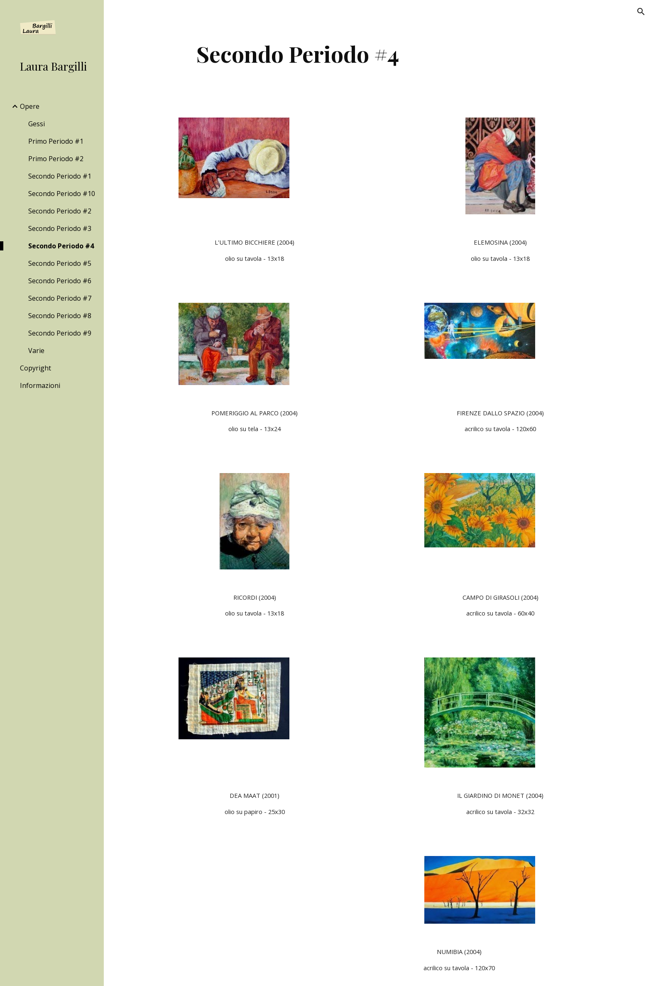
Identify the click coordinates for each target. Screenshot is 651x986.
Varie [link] (36, 350)
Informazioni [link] (40, 385)
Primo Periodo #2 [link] (55, 158)
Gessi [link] (36, 123)
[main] (298, 53)
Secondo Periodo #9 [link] (59, 333)
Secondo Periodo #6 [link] (59, 280)
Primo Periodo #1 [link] (55, 141)
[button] (641, 12)
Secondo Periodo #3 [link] (59, 228)
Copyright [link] (35, 368)
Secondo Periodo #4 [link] (61, 245)
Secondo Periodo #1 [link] (59, 176)
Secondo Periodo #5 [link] (59, 263)
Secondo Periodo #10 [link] (61, 193)
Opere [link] (29, 106)
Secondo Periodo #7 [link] (59, 298)
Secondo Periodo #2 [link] (59, 211)
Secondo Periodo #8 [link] (59, 315)
